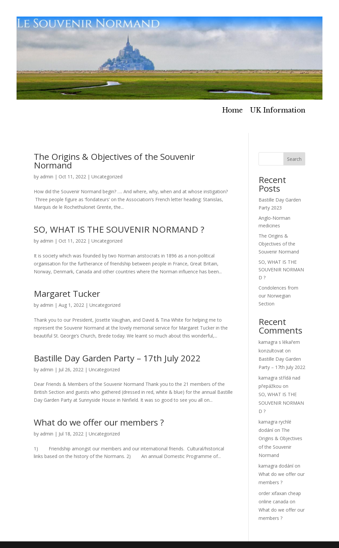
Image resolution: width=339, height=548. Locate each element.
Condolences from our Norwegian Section (278, 296)
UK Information (277, 111)
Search (294, 159)
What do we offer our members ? (99, 422)
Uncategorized (106, 176)
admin (46, 176)
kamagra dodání (276, 466)
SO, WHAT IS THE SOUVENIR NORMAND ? (119, 229)
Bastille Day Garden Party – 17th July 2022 (117, 358)
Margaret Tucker (67, 293)
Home (232, 111)
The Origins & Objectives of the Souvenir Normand (114, 161)
